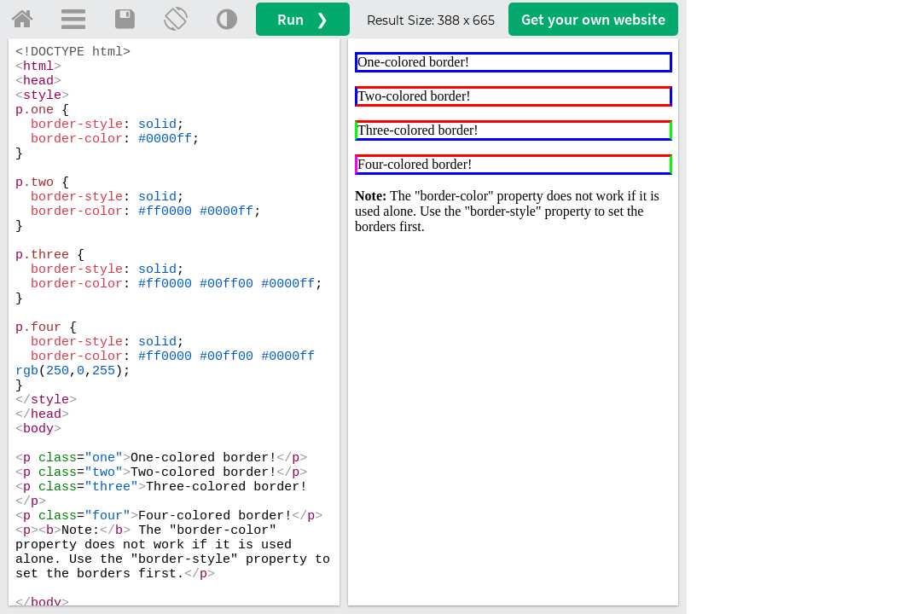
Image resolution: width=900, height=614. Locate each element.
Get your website (593, 19)
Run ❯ (302, 19)
